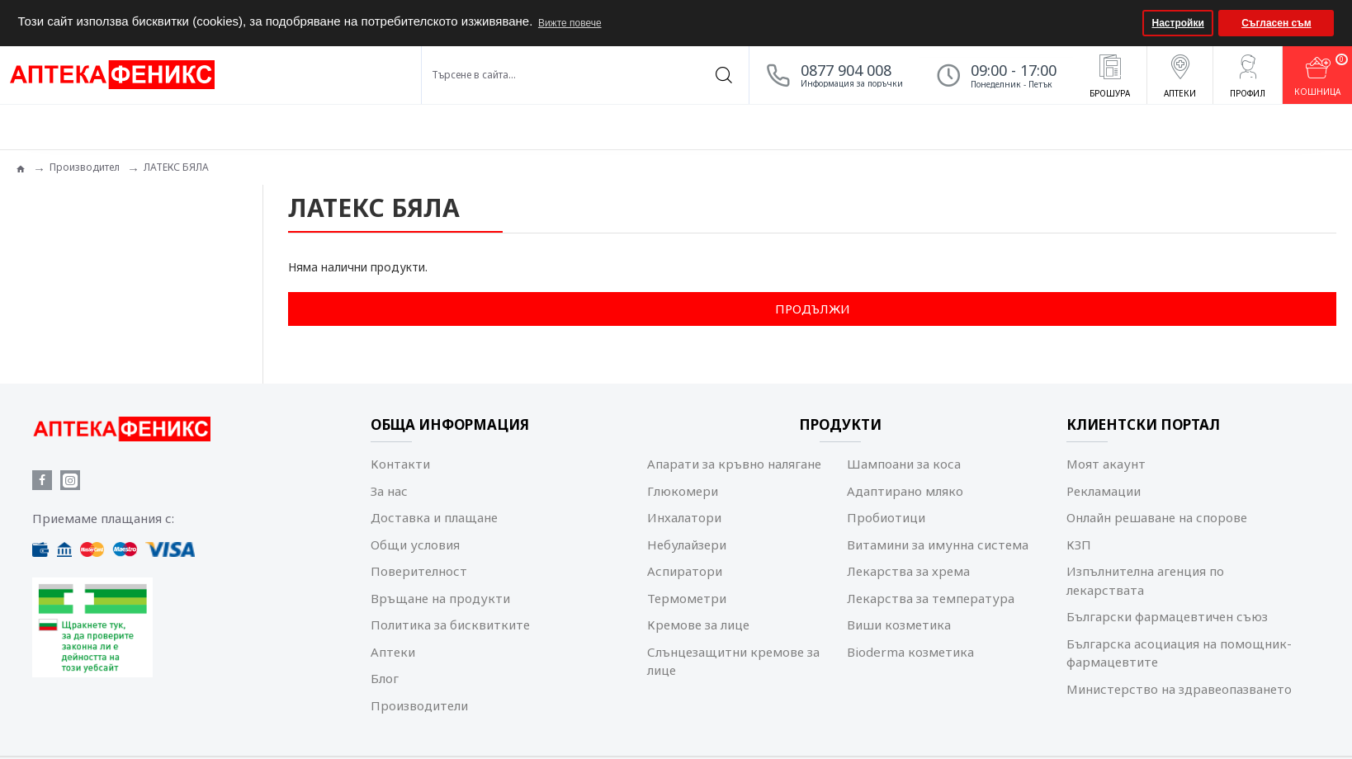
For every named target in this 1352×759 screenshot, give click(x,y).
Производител (85, 167)
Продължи (812, 308)
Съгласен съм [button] (1276, 23)
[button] (1127, 23)
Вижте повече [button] (570, 23)
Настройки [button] (1178, 23)
